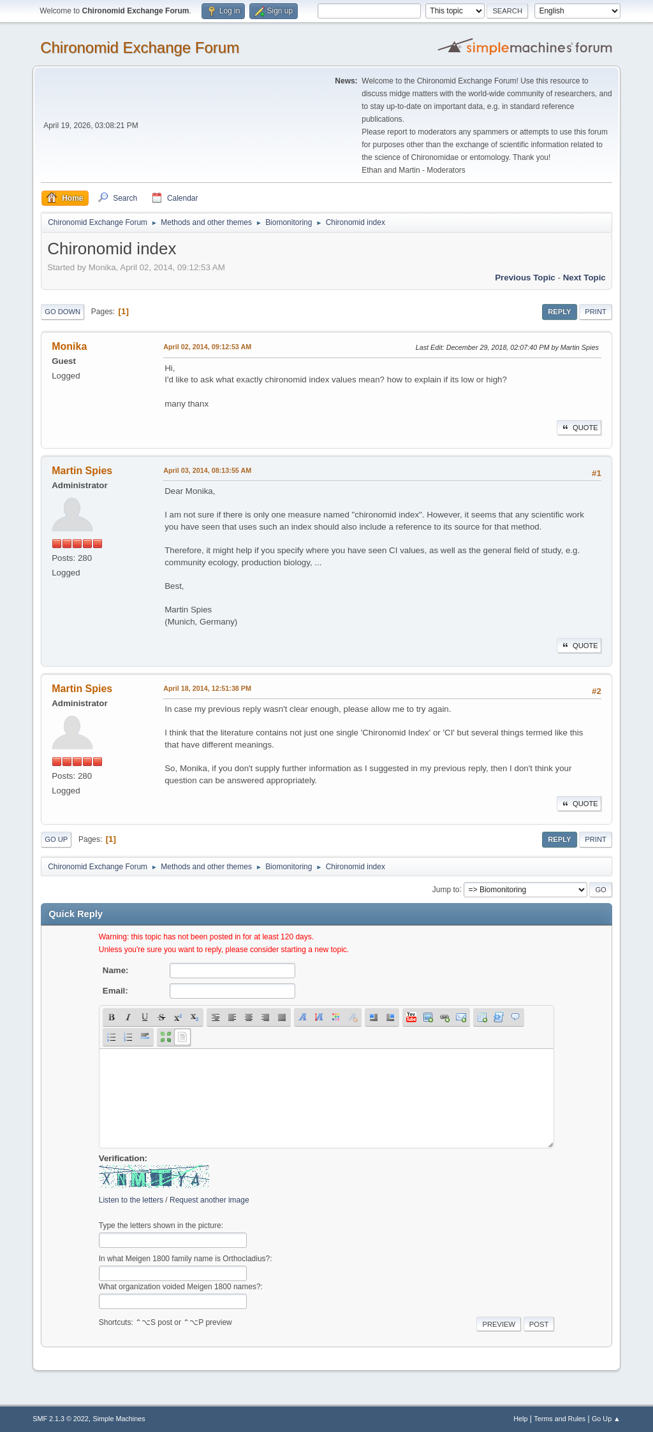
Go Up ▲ (606, 1418)
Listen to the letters (131, 1200)
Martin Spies (82, 470)
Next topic (584, 277)
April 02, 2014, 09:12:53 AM (207, 347)
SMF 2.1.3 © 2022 (61, 1418)
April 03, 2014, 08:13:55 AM (207, 470)
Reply (559, 311)
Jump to (446, 889)
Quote (579, 427)
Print (595, 311)
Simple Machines (119, 1418)
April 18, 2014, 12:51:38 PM (207, 688)
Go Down (62, 311)
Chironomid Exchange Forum (139, 47)
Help (520, 1418)
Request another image (209, 1200)
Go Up (56, 839)
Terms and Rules (559, 1418)
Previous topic (525, 277)
